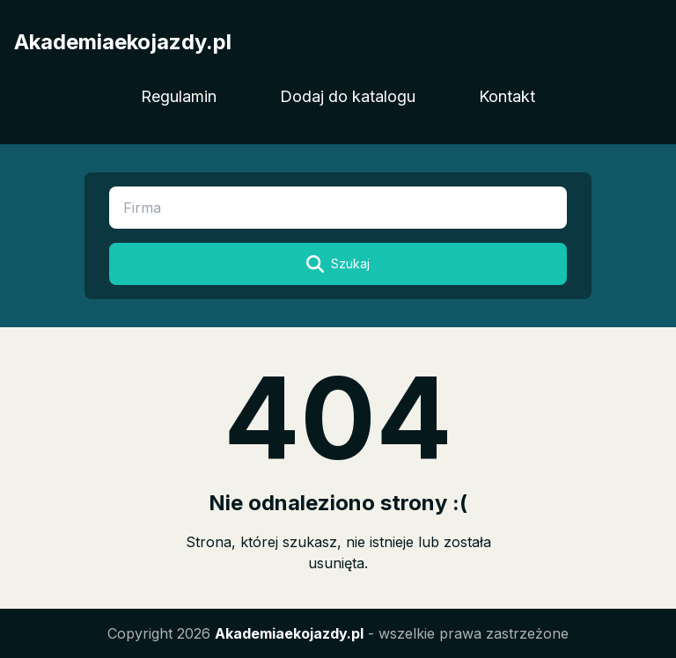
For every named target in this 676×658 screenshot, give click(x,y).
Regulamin (179, 96)
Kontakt (507, 96)
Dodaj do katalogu (347, 96)
